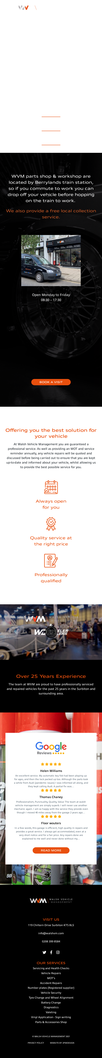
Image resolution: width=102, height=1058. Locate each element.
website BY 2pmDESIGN (62, 1043)
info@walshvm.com (51, 933)
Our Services (51, 113)
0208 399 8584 (51, 941)
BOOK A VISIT (51, 382)
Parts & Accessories (51, 141)
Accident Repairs (51, 127)
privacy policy (36, 1043)
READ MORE (51, 850)
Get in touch (51, 27)
